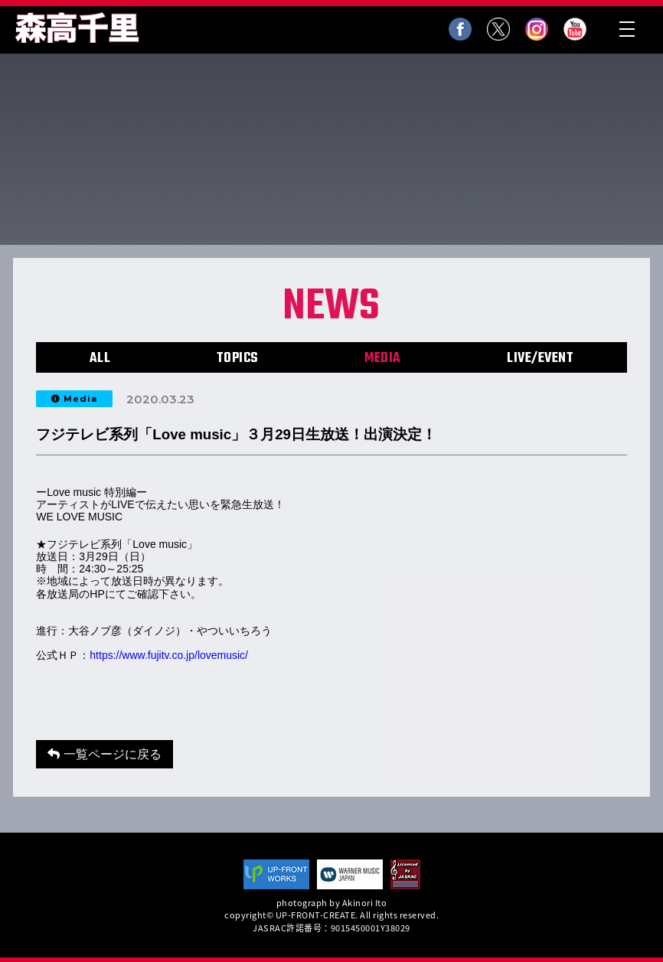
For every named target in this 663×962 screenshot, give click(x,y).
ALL (100, 358)
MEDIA (382, 358)
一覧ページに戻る (104, 754)
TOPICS (238, 358)
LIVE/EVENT (540, 358)
